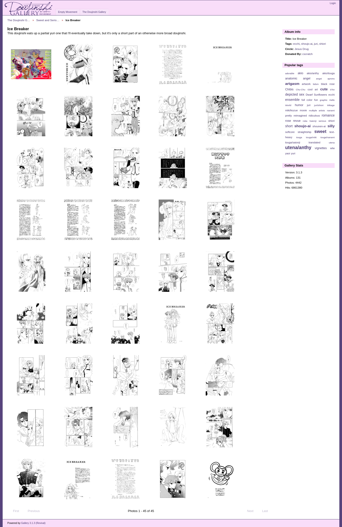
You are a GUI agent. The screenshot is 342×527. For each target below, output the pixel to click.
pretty (288, 115)
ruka (305, 121)
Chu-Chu (300, 89)
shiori (322, 43)
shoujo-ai (306, 43)
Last (267, 511)
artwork (306, 84)
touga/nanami (328, 137)
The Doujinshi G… (18, 20)
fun (316, 99)
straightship (304, 132)
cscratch (307, 53)
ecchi (296, 43)
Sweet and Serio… (47, 20)
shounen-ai (319, 126)
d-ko (332, 89)
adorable (289, 73)
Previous (31, 511)
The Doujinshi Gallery (94, 12)
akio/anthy (313, 73)
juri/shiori (318, 105)
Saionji (312, 121)
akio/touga (328, 73)
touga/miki (311, 137)
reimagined (300, 115)
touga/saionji (292, 142)
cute (324, 89)
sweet (320, 131)
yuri (293, 153)
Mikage (331, 105)
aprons (331, 78)
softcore (290, 132)
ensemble (292, 100)
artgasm (292, 84)
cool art (313, 89)
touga (299, 137)
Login (333, 3)
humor (299, 105)
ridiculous (314, 115)
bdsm (316, 84)
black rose (328, 84)
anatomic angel (297, 78)
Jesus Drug (301, 48)
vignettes (321, 148)
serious (322, 121)
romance (328, 115)
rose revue (293, 120)
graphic (324, 100)
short (289, 126)
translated (314, 142)
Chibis (289, 89)
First (14, 511)
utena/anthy (298, 147)
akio (300, 73)
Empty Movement (67, 12)
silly (331, 126)
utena (332, 142)
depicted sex (294, 94)
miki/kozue (291, 110)
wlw (332, 148)
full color (306, 99)
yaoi (287, 153)
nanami (331, 110)
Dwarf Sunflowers (316, 94)
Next (252, 511)
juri (316, 43)
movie (303, 110)
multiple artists (317, 110)
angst (319, 78)
